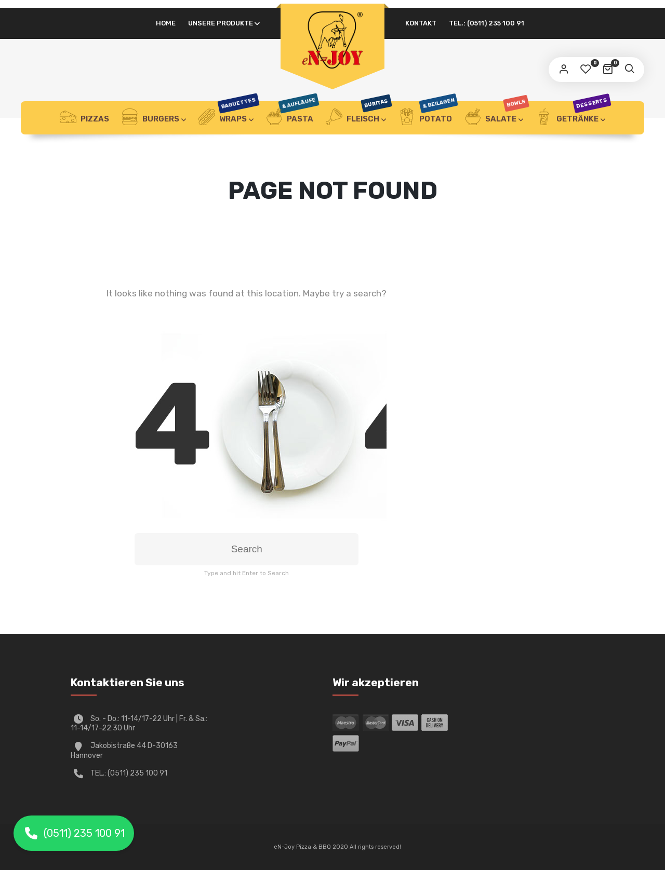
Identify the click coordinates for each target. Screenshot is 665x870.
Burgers (150, 117)
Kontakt (420, 23)
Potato (427, 117)
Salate (496, 117)
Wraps (228, 117)
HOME (166, 23)
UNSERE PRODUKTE (220, 23)
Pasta (292, 117)
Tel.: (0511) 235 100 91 (486, 23)
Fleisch (358, 117)
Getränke (573, 117)
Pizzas (84, 117)
